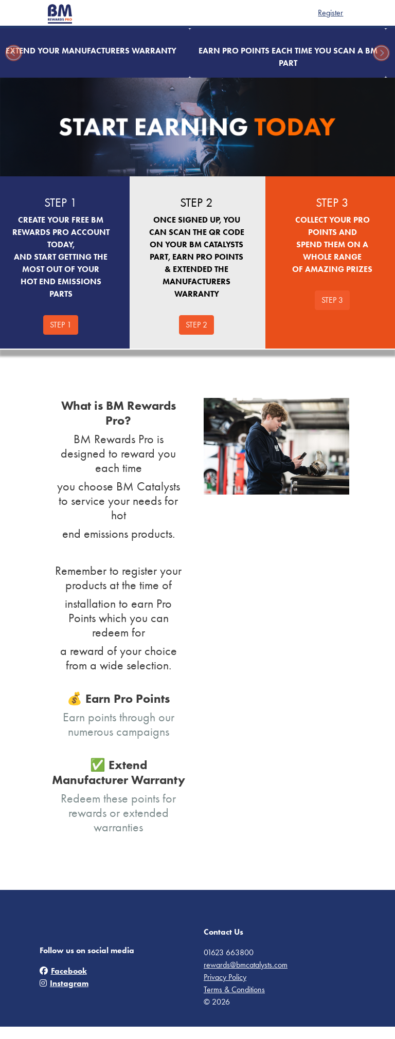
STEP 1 (60, 325)
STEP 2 (196, 325)
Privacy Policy (225, 977)
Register (318, 12)
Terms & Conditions (234, 989)
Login (346, 12)
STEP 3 (332, 300)
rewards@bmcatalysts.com (246, 965)
